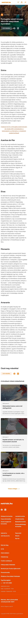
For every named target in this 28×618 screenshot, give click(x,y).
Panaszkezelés (5, 572)
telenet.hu (4, 533)
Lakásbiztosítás (20, 516)
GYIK (2, 549)
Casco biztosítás (6, 519)
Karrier (17, 538)
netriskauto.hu (5, 536)
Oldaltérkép (4, 557)
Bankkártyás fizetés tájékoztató (10, 568)
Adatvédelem (5, 553)
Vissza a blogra (13, 489)
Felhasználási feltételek (8, 565)
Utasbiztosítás (19, 519)
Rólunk (17, 536)
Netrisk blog (4, 545)
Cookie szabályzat (6, 561)
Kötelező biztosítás (6, 516)
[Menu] (25, 2)
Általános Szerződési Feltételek (10, 576)
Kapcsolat (18, 533)
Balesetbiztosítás (20, 522)
